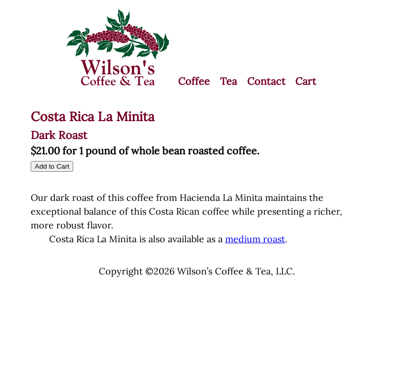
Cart (305, 81)
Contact (266, 81)
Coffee (194, 81)
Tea (228, 81)
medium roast (255, 239)
